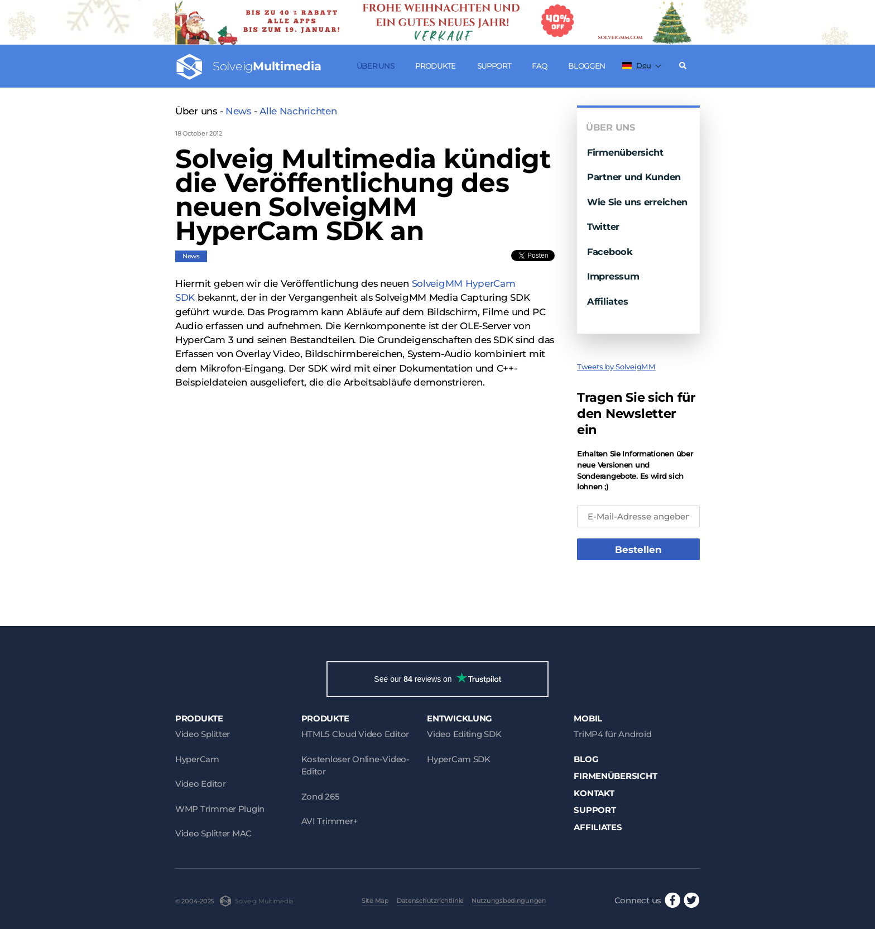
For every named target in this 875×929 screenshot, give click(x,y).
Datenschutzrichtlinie (430, 900)
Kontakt (594, 793)
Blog (586, 759)
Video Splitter (202, 734)
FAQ (539, 65)
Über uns (376, 65)
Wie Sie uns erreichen (637, 202)
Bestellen (638, 549)
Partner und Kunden (634, 176)
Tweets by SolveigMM (616, 366)
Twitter (603, 226)
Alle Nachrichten (298, 111)
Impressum (613, 276)
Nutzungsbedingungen (509, 900)
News (238, 111)
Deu (636, 65)
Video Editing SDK (464, 734)
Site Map (375, 900)
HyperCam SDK (459, 759)
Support (494, 65)
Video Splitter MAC (213, 833)
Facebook (610, 251)
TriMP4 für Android (612, 734)
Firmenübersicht (625, 152)
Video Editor (200, 783)
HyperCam (197, 759)
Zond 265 (320, 796)
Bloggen (586, 65)
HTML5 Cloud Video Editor (355, 734)
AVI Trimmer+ (329, 821)
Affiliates (607, 301)
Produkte (435, 65)
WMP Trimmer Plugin (220, 808)
